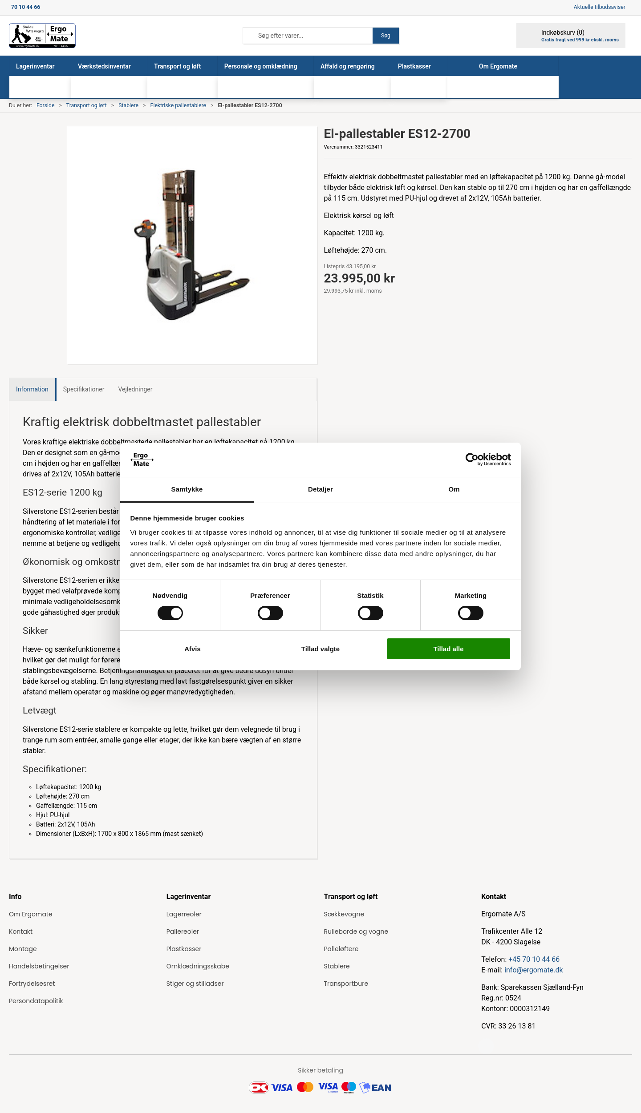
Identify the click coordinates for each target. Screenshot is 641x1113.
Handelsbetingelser (39, 966)
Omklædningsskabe (197, 966)
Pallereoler (182, 931)
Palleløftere (341, 948)
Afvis (192, 649)
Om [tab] (453, 489)
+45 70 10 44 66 (534, 959)
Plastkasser (184, 948)
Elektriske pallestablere (178, 105)
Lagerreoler (184, 914)
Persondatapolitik (36, 1000)
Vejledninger (135, 389)
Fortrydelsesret (32, 983)
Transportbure (346, 983)
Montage (23, 948)
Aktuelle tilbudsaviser (599, 7)
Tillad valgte (320, 649)
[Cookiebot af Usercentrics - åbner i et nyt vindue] (472, 459)
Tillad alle (448, 649)
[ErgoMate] (42, 35)
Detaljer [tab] (320, 489)
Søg (385, 35)
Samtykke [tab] (187, 489)
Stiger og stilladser (195, 983)
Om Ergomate (31, 914)
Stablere (128, 105)
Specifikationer (84, 389)
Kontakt (20, 931)
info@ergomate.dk (533, 970)
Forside (46, 105)
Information (32, 389)
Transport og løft (86, 105)
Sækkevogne (344, 914)
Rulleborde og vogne (356, 931)
